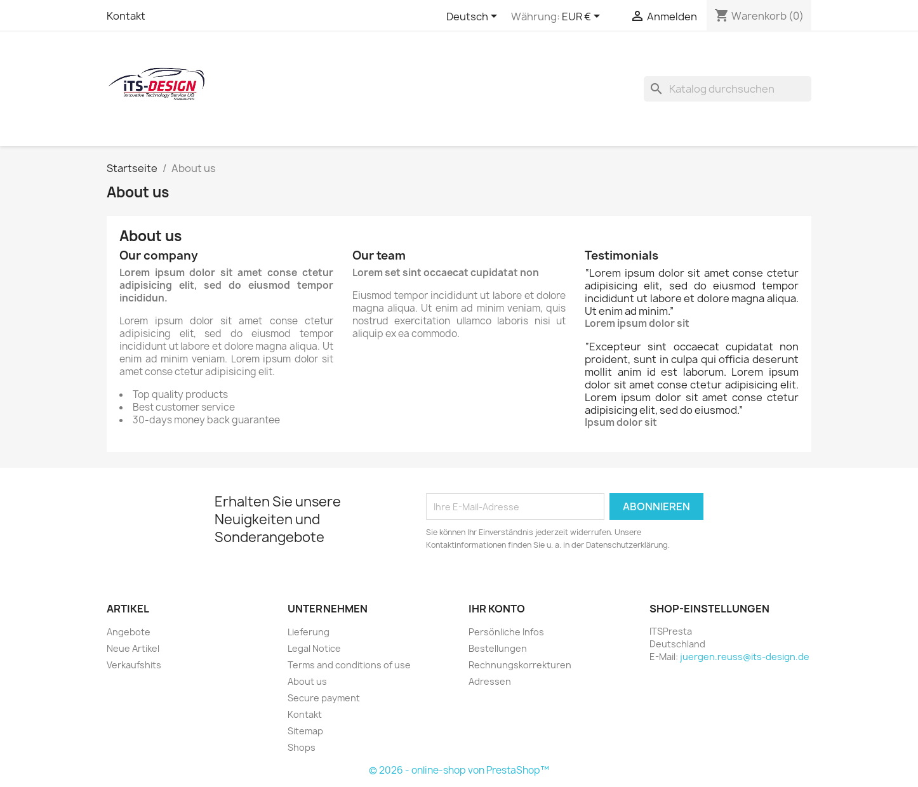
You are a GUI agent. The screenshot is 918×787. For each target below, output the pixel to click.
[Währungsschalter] (583, 17)
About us (307, 681)
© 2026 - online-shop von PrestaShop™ (459, 770)
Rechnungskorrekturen (520, 665)
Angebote (128, 632)
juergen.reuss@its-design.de (744, 657)
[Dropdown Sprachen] (474, 17)
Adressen (490, 681)
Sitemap (305, 731)
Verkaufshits (134, 665)
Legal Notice (314, 648)
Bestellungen (498, 648)
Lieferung (308, 632)
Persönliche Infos (506, 632)
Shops (302, 747)
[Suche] (727, 89)
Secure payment (324, 698)
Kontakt (126, 16)
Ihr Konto (497, 609)
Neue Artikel (133, 648)
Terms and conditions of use (349, 665)
